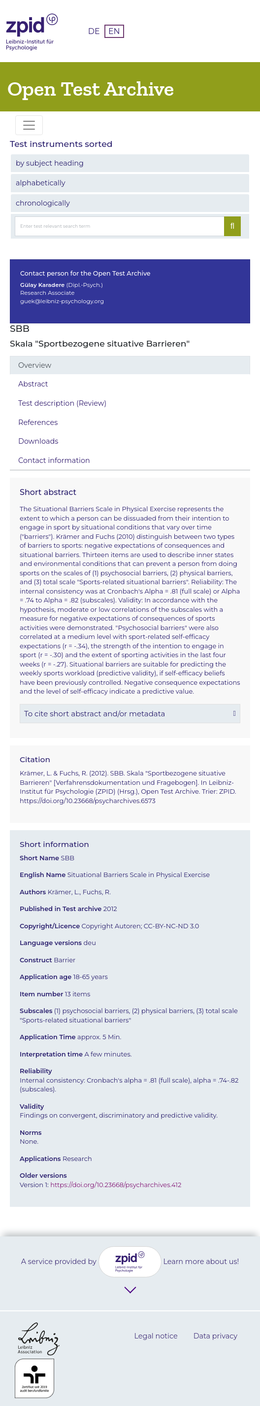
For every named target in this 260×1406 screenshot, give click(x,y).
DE (94, 31)
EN (114, 31)
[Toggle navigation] (29, 125)
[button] (130, 713)
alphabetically (40, 182)
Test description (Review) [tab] (62, 403)
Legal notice (155, 1336)
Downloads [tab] (38, 441)
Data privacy (215, 1336)
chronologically (43, 203)
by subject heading (50, 163)
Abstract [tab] (33, 384)
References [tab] (38, 422)
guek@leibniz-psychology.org (62, 301)
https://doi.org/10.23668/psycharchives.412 (115, 1185)
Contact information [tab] (54, 460)
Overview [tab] (34, 365)
